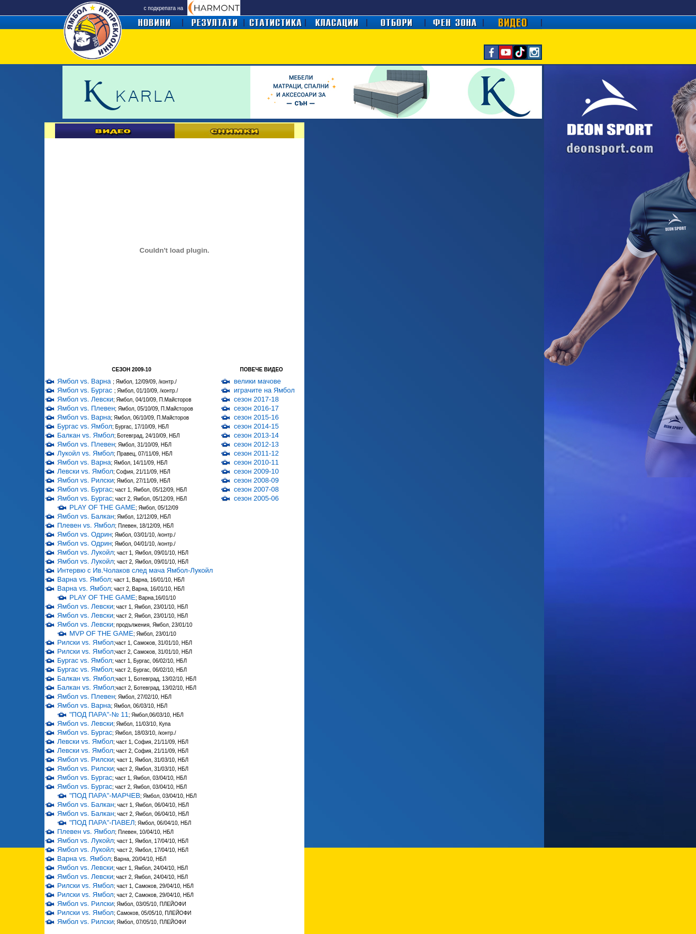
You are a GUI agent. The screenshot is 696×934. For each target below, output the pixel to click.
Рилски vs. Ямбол (85, 642)
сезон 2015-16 (256, 417)
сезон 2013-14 (256, 435)
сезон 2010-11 (256, 462)
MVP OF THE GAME (101, 633)
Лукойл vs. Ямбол (85, 453)
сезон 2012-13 (256, 444)
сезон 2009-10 (256, 471)
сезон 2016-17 (256, 408)
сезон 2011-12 (256, 453)
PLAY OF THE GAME (102, 507)
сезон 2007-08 (256, 489)
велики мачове (257, 381)
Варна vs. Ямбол (84, 579)
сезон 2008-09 (256, 480)
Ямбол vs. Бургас (85, 390)
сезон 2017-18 (256, 399)
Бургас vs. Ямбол (84, 426)
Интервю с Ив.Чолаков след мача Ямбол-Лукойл (135, 570)
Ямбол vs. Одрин (84, 534)
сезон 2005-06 (256, 498)
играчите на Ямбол (264, 390)
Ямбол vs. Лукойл (85, 552)
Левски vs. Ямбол (85, 471)
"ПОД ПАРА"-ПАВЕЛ (102, 822)
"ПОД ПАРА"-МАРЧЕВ (104, 795)
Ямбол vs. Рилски (85, 480)
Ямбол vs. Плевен (86, 408)
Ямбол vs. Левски (85, 399)
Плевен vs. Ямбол (86, 525)
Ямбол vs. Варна (85, 381)
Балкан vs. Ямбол (85, 435)
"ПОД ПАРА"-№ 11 (99, 714)
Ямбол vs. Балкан (85, 516)
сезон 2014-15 (256, 426)
